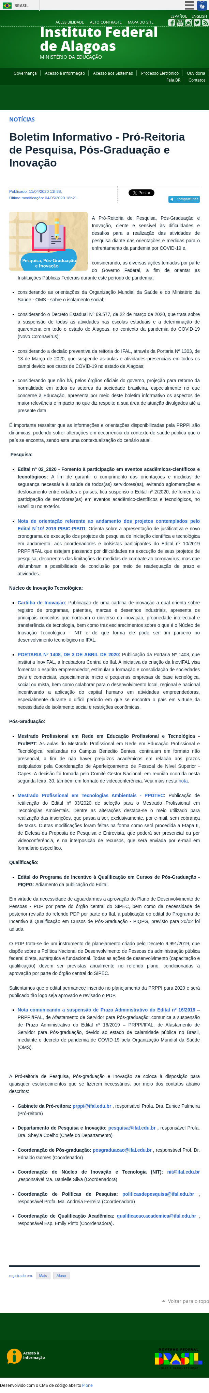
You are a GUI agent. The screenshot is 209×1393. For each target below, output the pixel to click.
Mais (43, 1276)
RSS (205, 22)
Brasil (21, 6)
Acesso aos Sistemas (113, 73)
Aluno (61, 1276)
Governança (25, 73)
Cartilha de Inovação (41, 602)
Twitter (197, 22)
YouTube (180, 22)
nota (182, 781)
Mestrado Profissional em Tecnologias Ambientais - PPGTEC (91, 795)
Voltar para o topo (188, 1301)
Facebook (171, 22)
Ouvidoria (196, 73)
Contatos (197, 80)
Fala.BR (173, 80)
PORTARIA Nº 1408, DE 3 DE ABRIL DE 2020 (68, 654)
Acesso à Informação (65, 73)
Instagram (188, 22)
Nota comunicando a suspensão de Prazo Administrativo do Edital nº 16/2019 (107, 1010)
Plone (87, 1385)
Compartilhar (187, 199)
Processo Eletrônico (160, 73)
